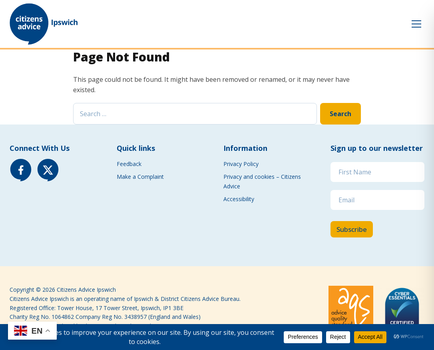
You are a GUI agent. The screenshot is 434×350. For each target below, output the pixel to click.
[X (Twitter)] (48, 170)
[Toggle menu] (416, 24)
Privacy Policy (241, 164)
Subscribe (351, 229)
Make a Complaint (140, 176)
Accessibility (238, 199)
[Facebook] (21, 170)
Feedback (129, 164)
